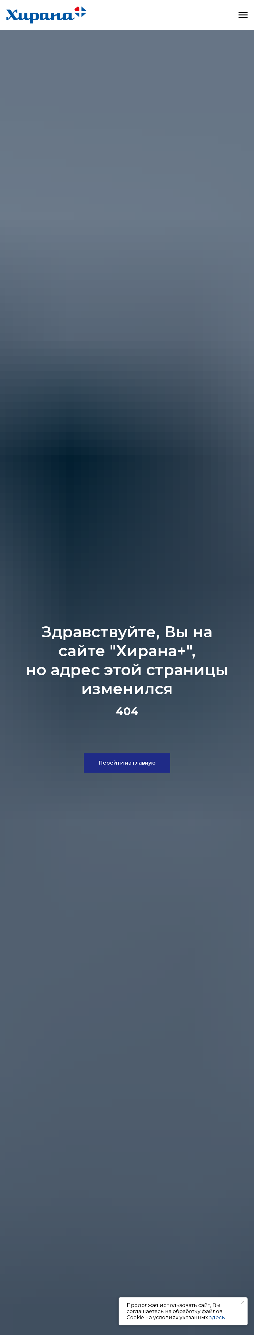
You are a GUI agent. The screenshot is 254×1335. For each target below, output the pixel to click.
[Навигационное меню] (243, 15)
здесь (217, 1317)
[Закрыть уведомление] (242, 1302)
